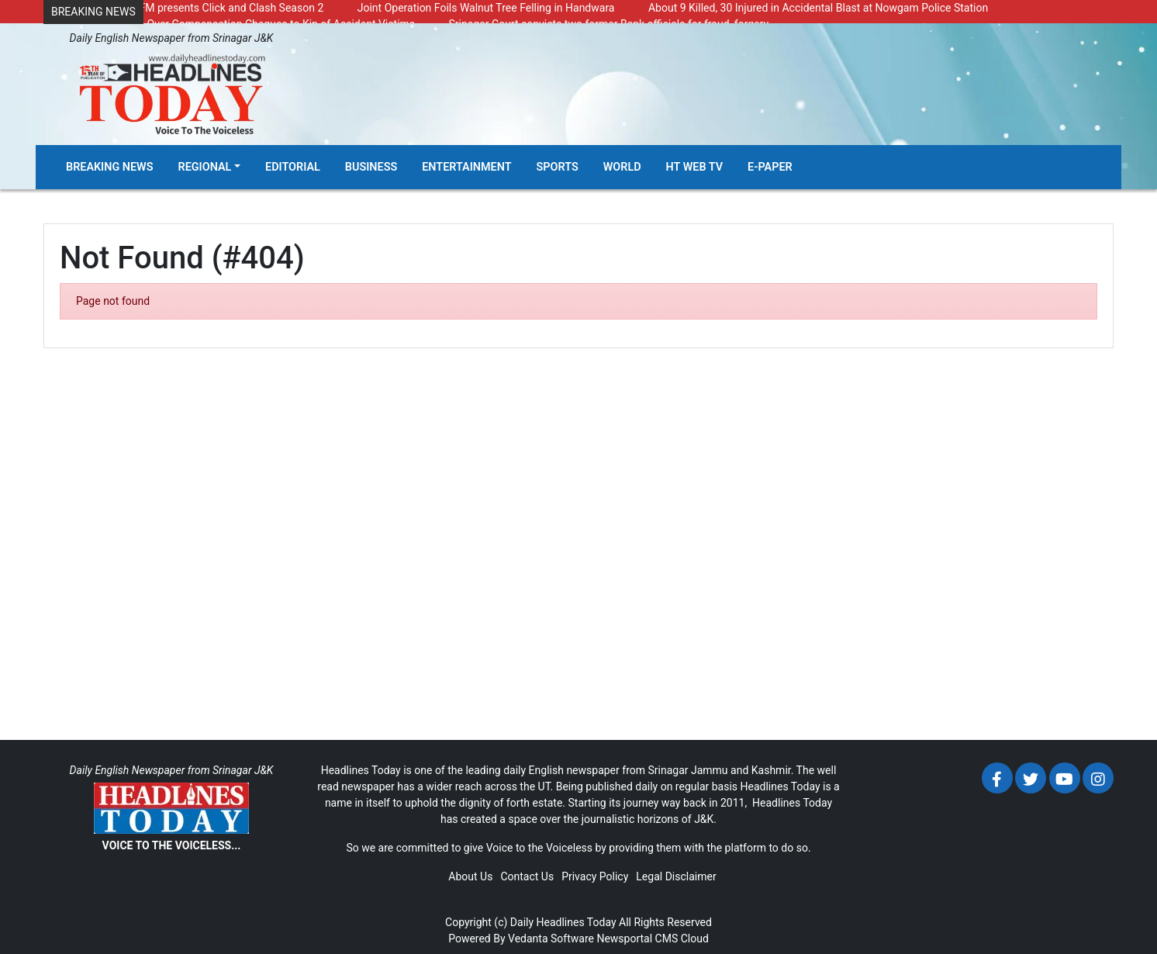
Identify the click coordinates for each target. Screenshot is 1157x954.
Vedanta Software (551, 938)
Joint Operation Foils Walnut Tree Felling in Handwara (486, 8)
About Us (470, 876)
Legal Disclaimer (676, 876)
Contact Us (527, 876)
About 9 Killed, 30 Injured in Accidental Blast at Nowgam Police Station (818, 8)
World (622, 167)
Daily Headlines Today (563, 922)
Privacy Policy (594, 876)
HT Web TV (694, 167)
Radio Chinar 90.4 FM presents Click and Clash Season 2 (187, 8)
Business (371, 167)
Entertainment (466, 167)
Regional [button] (205, 167)
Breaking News (110, 167)
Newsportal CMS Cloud (652, 938)
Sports (557, 167)
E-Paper (770, 167)
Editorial (292, 167)
